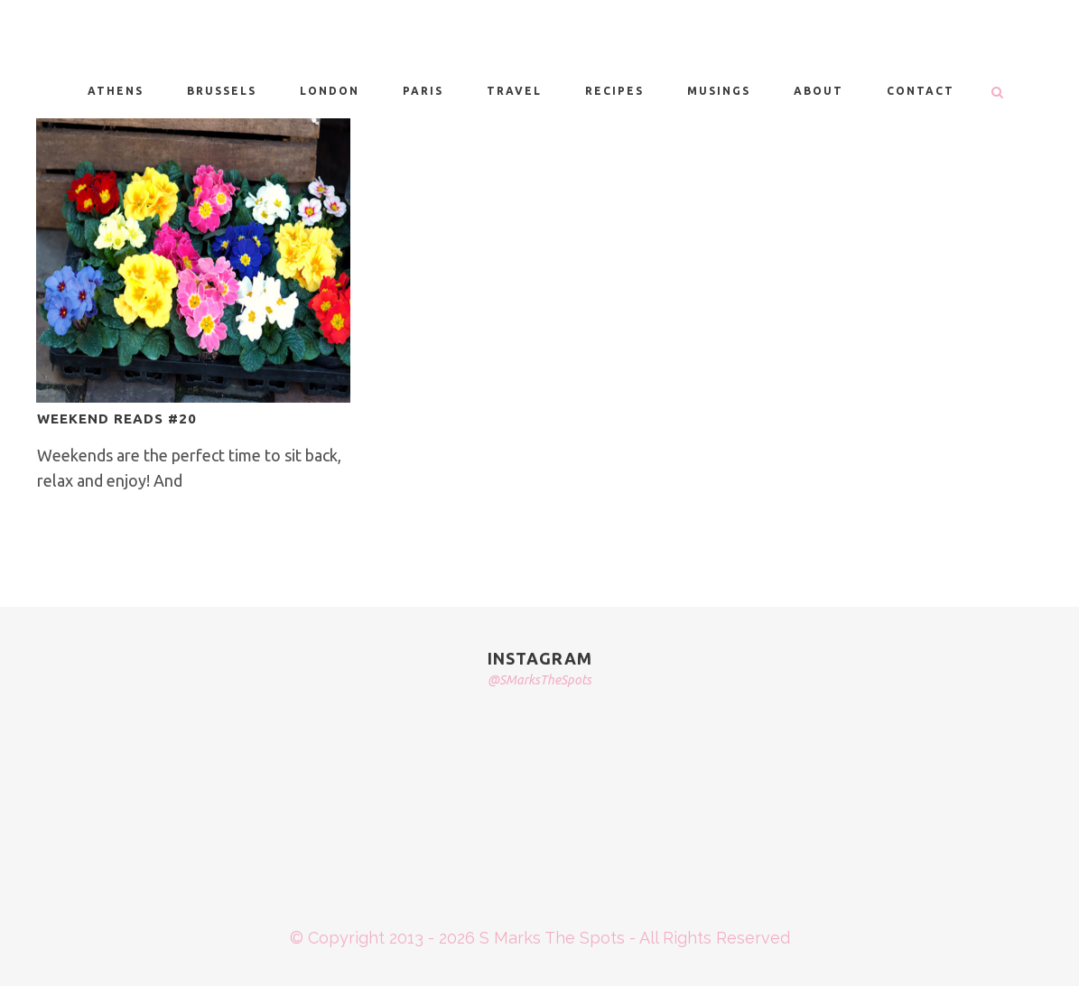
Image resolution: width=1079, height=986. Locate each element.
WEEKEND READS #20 (117, 418)
